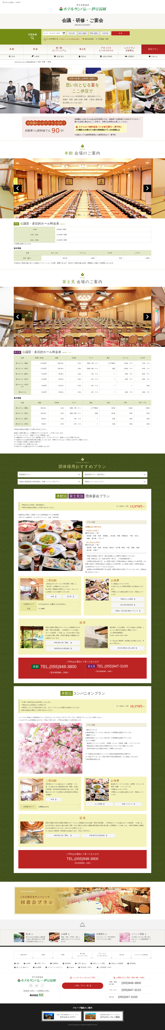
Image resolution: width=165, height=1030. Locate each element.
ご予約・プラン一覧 (81, 985)
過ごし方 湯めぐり (22, 967)
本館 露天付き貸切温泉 (61, 648)
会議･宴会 (60, 56)
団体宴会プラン (24, 474)
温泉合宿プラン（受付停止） (95, 474)
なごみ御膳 (98, 804)
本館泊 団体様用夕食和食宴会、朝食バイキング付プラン (39, 481)
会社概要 (38, 967)
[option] (82, 188)
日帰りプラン (41, 963)
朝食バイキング (127, 804)
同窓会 (83, 56)
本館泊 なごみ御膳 (127, 599)
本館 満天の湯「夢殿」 (61, 643)
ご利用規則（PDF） (105, 967)
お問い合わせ (81, 963)
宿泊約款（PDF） (86, 967)
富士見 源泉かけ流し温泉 (126, 648)
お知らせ (154, 56)
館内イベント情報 (99, 963)
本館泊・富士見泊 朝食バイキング (126, 611)
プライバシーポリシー (55, 967)
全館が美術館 (107, 56)
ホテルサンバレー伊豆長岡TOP (25, 62)
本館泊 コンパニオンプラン (94, 481)
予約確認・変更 (103, 39)
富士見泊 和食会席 (127, 605)
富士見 (69, 596)
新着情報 (68, 963)
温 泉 (13, 56)
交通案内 (131, 56)
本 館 (52, 596)
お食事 (36, 56)
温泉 (17, 963)
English (71, 967)
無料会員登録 (89, 39)
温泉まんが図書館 (117, 963)
